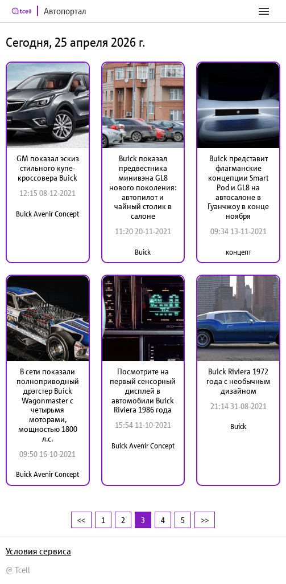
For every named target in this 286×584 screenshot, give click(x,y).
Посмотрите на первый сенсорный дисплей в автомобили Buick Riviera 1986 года (143, 390)
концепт (238, 252)
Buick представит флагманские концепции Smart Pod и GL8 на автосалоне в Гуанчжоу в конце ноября (238, 187)
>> (205, 520)
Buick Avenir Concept (47, 214)
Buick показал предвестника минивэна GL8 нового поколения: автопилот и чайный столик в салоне (143, 187)
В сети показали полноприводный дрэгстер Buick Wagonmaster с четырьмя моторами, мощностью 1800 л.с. (47, 405)
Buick (143, 252)
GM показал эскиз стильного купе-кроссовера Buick (47, 168)
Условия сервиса (38, 551)
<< (81, 520)
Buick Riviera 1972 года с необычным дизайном (238, 381)
